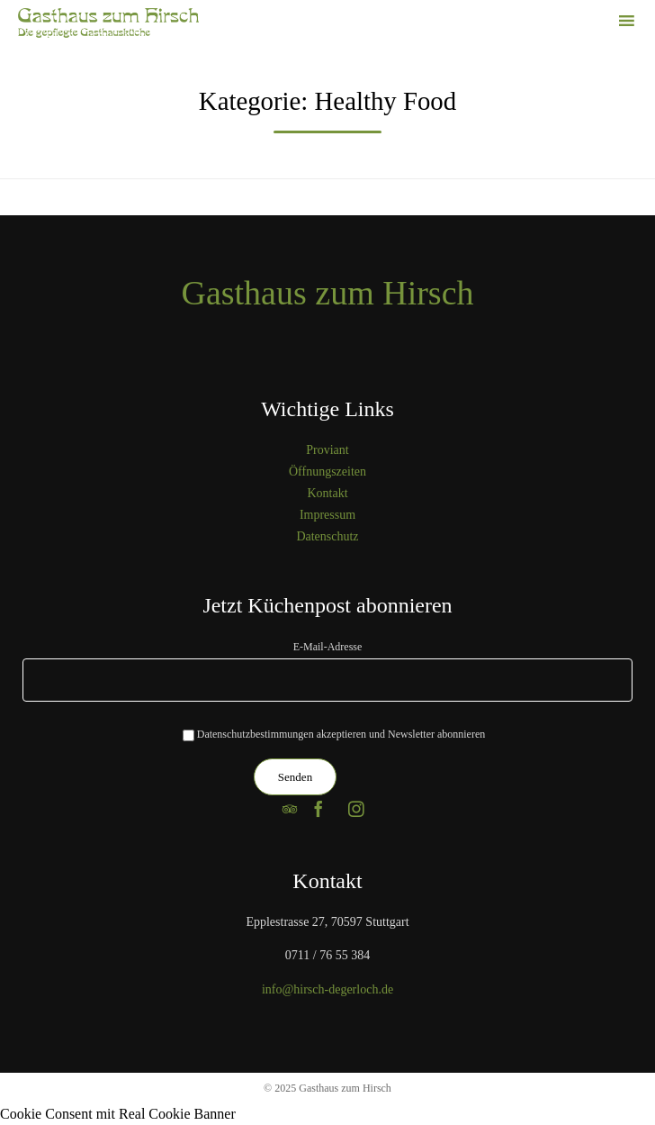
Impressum (327, 515)
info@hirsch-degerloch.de (327, 989)
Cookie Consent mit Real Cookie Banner (118, 1113)
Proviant (327, 450)
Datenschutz (327, 536)
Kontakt (327, 493)
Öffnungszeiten (327, 471)
